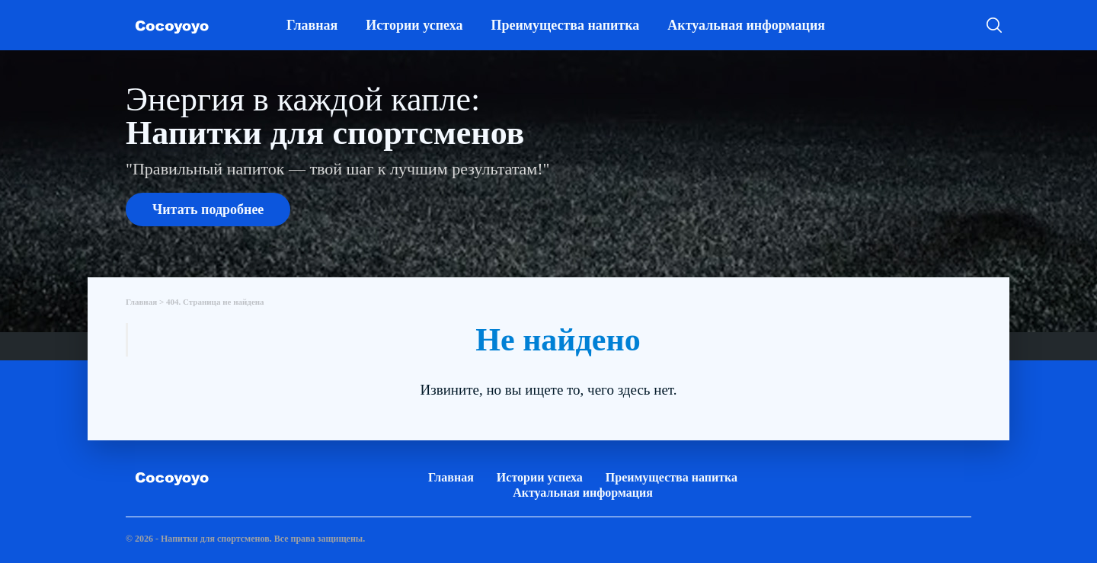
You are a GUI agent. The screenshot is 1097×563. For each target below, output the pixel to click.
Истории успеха (414, 25)
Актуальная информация (746, 25)
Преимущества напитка (565, 25)
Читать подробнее (208, 209)
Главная (311, 25)
